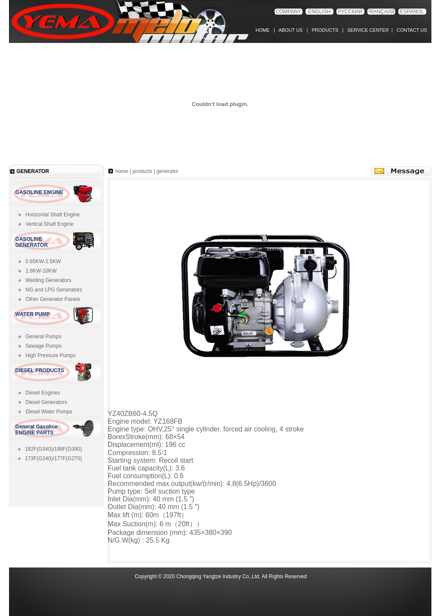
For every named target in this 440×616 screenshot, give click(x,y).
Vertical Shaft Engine (49, 224)
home (122, 171)
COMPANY (288, 12)
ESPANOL (412, 12)
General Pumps (43, 337)
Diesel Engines (42, 393)
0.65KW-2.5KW (43, 261)
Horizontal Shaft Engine (52, 215)
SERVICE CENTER (367, 30)
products (142, 171)
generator (167, 171)
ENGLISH (319, 12)
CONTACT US (410, 30)
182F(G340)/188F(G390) (53, 449)
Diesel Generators (46, 402)
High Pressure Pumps (50, 355)
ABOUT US (290, 30)
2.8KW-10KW (40, 271)
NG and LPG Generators (53, 290)
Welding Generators (48, 280)
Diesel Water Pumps (48, 412)
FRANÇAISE (381, 12)
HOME (265, 30)
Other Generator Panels (52, 299)
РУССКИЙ (350, 12)
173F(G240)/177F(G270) (53, 458)
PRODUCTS (323, 30)
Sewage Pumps (43, 346)
